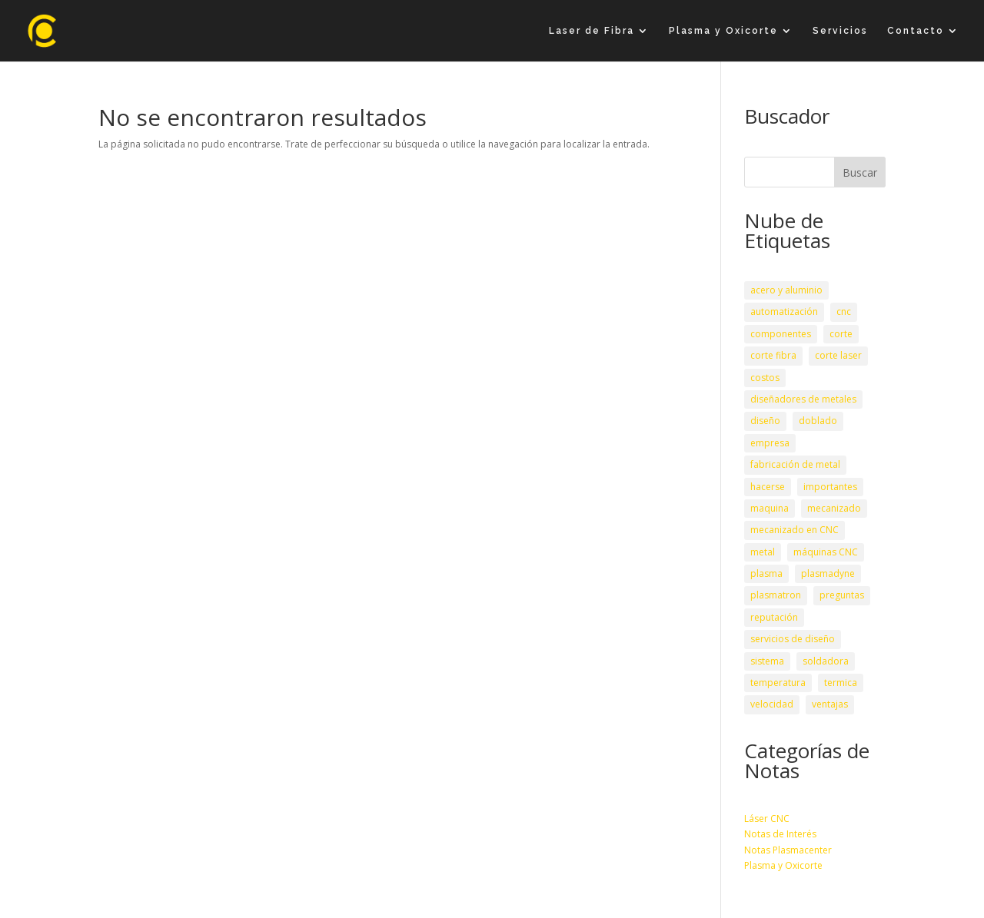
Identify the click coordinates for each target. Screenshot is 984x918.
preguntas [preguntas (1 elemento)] (841, 595)
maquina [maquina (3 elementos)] (769, 508)
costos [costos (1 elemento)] (765, 377)
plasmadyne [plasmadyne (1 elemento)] (828, 573)
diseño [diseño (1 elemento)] (765, 420)
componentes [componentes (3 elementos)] (780, 333)
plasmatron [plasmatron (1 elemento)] (775, 595)
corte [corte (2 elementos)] (841, 333)
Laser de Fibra (591, 30)
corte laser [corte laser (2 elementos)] (838, 355)
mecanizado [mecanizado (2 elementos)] (834, 508)
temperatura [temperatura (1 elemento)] (778, 682)
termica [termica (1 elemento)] (840, 682)
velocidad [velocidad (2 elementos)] (771, 704)
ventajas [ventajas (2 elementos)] (830, 704)
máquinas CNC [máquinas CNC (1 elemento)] (825, 551)
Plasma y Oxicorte (723, 30)
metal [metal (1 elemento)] (762, 551)
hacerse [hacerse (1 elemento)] (767, 486)
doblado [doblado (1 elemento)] (818, 420)
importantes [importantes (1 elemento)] (830, 486)
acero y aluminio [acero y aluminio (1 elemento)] (786, 290)
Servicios (840, 30)
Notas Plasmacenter (788, 850)
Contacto (915, 30)
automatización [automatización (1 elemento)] (784, 311)
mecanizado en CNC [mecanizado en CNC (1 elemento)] (794, 529)
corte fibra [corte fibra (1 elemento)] (773, 355)
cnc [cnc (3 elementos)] (843, 311)
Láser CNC (767, 818)
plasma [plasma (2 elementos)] (766, 573)
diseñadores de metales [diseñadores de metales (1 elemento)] (803, 399)
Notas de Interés (780, 833)
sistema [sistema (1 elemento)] (767, 661)
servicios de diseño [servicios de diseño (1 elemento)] (792, 638)
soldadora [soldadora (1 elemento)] (826, 661)
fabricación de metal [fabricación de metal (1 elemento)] (795, 464)
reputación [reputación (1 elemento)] (774, 617)
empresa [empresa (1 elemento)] (770, 442)
